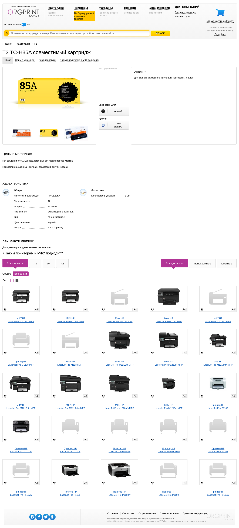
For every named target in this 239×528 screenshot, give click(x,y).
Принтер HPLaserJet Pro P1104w (119, 450)
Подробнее (220, 34)
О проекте (112, 513)
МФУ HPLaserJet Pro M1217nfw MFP (70, 406)
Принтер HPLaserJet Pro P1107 (218, 450)
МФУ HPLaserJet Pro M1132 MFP (21, 320)
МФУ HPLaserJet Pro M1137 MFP (218, 320)
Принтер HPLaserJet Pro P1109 (169, 493)
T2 (35, 43)
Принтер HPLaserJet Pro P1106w (169, 450)
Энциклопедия (159, 7)
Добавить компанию (185, 12)
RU (23, 24)
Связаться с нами (169, 513)
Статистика (128, 513)
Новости (130, 7)
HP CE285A (54, 195)
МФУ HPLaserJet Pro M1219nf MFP (169, 406)
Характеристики (47, 60)
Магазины (106, 7)
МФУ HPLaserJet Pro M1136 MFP (169, 320)
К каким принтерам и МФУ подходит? (79, 60)
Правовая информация (195, 513)
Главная (7, 43)
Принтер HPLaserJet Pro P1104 (70, 450)
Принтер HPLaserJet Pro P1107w (21, 493)
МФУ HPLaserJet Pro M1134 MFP (119, 320)
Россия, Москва (12, 24)
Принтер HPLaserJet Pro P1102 (218, 406)
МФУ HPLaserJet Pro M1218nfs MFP (119, 406)
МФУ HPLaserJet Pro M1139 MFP (70, 363)
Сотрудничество (147, 513)
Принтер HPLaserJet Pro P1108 (70, 493)
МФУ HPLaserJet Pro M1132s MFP (70, 320)
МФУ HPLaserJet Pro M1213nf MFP (169, 363)
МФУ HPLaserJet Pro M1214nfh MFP (218, 363)
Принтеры (81, 7)
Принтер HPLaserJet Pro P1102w (21, 450)
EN (28, 24)
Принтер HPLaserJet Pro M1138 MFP (21, 363)
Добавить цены (183, 16)
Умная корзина (220, 20)
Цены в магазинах (24, 60)
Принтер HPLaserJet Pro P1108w (119, 493)
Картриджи (56, 7)
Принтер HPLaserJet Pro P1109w (218, 493)
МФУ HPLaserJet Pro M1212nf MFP (119, 363)
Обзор (8, 60)
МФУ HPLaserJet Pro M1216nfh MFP (21, 406)
